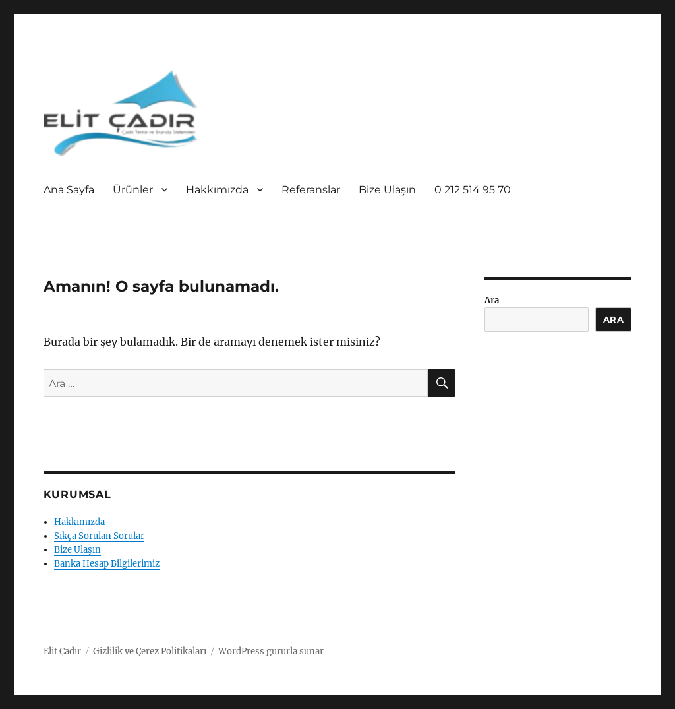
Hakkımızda (217, 189)
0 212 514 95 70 (472, 189)
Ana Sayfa (69, 189)
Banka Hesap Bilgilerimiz (107, 563)
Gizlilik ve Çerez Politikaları (149, 651)
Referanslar (310, 189)
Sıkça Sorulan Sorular (99, 535)
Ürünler (133, 189)
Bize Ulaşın (387, 189)
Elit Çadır (62, 651)
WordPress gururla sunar (271, 651)
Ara (491, 300)
